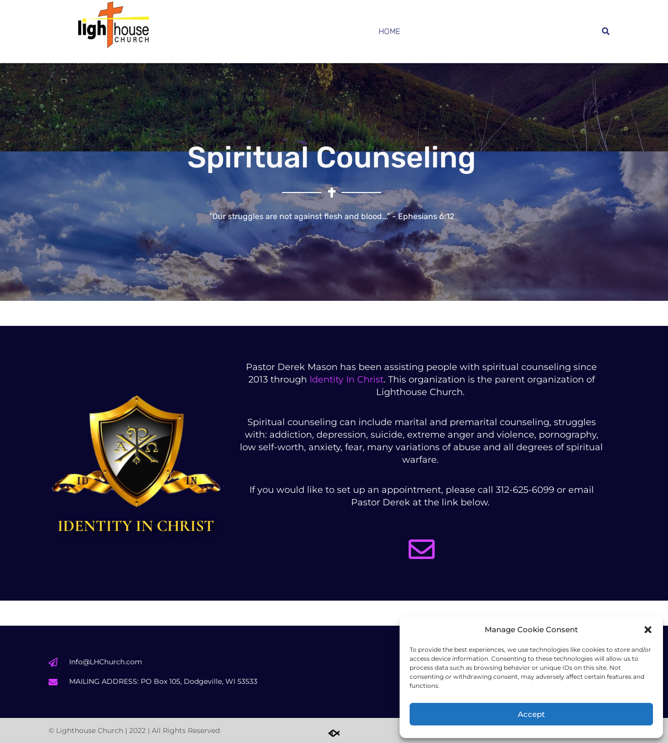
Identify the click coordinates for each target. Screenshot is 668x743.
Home (389, 31)
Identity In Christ (346, 379)
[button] (648, 630)
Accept (531, 714)
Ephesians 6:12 (426, 216)
